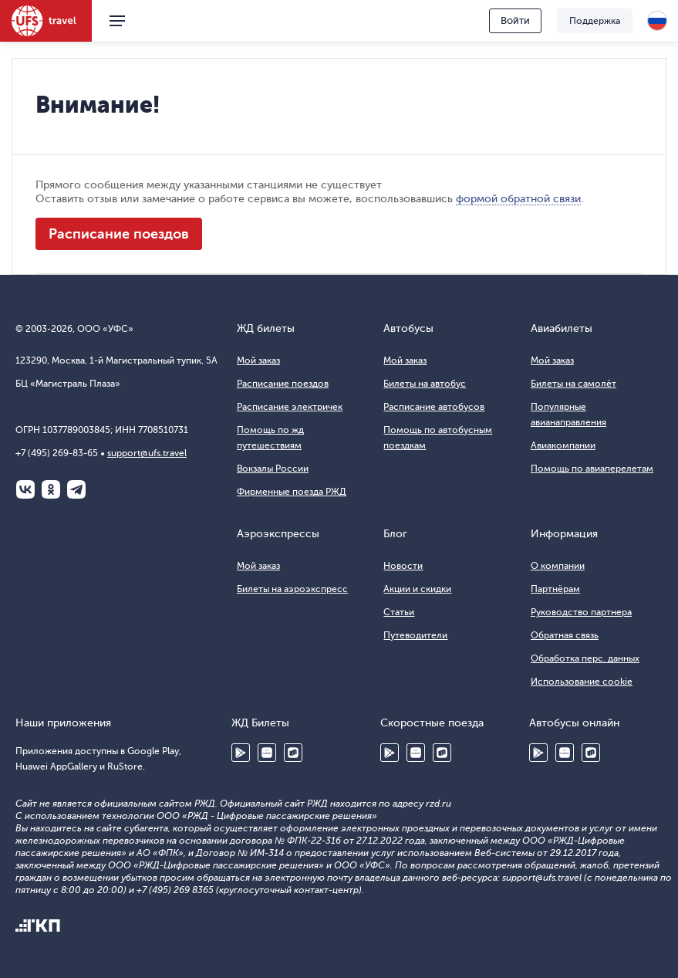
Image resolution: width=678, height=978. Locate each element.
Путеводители (415, 635)
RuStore (293, 752)
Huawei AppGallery (267, 752)
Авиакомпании (563, 445)
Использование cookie (581, 681)
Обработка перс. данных (585, 658)
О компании (558, 565)
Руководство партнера (581, 612)
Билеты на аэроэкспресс (292, 589)
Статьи (398, 612)
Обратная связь (565, 635)
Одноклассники (51, 489)
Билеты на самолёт (573, 383)
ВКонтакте (25, 489)
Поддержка (594, 20)
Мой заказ (258, 360)
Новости (403, 565)
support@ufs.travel (147, 453)
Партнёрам (555, 589)
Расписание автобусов (433, 406)
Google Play (240, 752)
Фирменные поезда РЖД (291, 491)
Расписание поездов (119, 234)
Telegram (76, 489)
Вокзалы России (273, 468)
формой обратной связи (518, 199)
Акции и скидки (417, 589)
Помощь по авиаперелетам (592, 468)
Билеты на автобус (424, 383)
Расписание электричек (289, 406)
